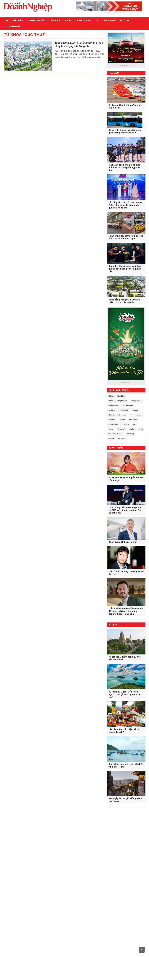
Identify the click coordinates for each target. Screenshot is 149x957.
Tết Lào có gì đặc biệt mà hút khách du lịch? (124, 730)
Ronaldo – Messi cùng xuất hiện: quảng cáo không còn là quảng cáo (125, 269)
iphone (111, 438)
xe (131, 415)
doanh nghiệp (113, 424)
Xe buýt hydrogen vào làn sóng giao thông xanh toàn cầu (124, 131)
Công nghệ (109, 20)
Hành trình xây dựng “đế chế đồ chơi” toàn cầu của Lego (125, 237)
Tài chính (54, 20)
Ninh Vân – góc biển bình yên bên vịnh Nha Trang (125, 765)
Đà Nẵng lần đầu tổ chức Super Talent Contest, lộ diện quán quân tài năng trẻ (125, 205)
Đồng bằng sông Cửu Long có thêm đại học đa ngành (124, 301)
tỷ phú (122, 419)
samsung (130, 434)
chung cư (121, 429)
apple (141, 429)
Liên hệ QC (111, 12)
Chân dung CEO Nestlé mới (122, 542)
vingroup (121, 438)
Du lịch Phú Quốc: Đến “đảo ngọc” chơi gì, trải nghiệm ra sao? (124, 694)
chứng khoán (136, 401)
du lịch (126, 424)
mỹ (134, 424)
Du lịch (124, 20)
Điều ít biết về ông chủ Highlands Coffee (126, 572)
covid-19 (111, 410)
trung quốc (124, 410)
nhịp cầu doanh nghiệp (117, 415)
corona (135, 410)
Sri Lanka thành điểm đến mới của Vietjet (124, 106)
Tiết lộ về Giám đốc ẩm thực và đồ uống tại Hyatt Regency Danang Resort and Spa (125, 611)
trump (110, 429)
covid (139, 415)
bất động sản (128, 405)
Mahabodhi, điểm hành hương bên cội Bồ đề (124, 658)
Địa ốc (68, 20)
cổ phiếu (111, 419)
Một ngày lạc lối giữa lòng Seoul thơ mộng (125, 799)
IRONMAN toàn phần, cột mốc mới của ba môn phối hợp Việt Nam (124, 167)
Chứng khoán (36, 20)
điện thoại (133, 419)
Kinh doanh (84, 20)
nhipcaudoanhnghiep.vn (117, 401)
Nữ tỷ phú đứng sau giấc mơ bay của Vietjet (126, 479)
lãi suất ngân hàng (115, 434)
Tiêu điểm (18, 20)
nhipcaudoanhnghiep (116, 396)
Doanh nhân (13, 26)
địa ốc (131, 429)
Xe (96, 20)
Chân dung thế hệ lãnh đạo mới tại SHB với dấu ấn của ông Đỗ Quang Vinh (125, 510)
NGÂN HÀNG (113, 405)
